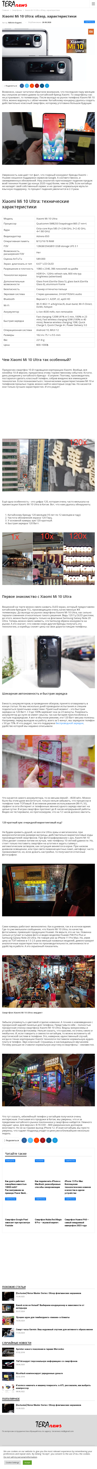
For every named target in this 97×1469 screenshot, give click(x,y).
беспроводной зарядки (69, 723)
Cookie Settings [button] (12, 1462)
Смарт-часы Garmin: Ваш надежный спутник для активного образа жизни (54, 1329)
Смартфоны (89, 22)
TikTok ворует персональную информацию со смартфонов (46, 1361)
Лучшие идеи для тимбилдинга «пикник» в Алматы (43, 1317)
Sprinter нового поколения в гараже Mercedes (40, 1349)
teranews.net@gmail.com (63, 1431)
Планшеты (10, 1161)
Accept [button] (27, 1462)
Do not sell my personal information (20, 1457)
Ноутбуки (39, 1161)
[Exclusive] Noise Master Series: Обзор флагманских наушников (48, 1293)
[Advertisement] (48, 415)
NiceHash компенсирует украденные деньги (39, 1373)
